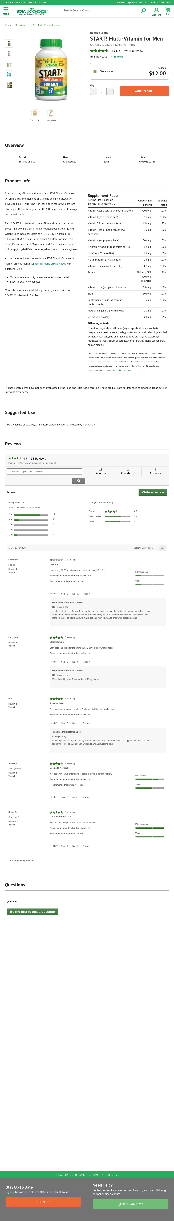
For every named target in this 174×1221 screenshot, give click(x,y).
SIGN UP (43, 1202)
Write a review (154, 483)
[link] (15, 458)
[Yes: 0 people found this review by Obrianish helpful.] (64, 584)
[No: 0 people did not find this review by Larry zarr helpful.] (75, 652)
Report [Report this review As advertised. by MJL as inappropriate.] (86, 713)
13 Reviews (39, 458)
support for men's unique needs (48, 263)
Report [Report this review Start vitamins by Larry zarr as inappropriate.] (86, 652)
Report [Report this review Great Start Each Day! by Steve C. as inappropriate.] (86, 836)
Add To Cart (144, 91)
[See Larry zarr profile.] (13, 627)
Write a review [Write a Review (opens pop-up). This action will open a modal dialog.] (133, 50)
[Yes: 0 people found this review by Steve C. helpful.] (64, 837)
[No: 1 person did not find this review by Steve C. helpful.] (75, 837)
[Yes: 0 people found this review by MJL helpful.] (64, 714)
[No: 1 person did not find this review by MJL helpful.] (75, 714)
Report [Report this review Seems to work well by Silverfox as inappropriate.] (86, 788)
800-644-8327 (130, 1204)
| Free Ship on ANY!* (25, 2)
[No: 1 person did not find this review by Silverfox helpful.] (75, 788)
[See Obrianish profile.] (13, 550)
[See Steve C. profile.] (13, 802)
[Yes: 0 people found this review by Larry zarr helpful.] (64, 652)
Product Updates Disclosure (120, 370)
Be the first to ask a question (32, 902)
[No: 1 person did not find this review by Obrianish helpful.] (75, 584)
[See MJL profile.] (11, 689)
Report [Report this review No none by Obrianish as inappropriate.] (86, 584)
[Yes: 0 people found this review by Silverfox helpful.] (64, 788)
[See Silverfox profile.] (13, 754)
